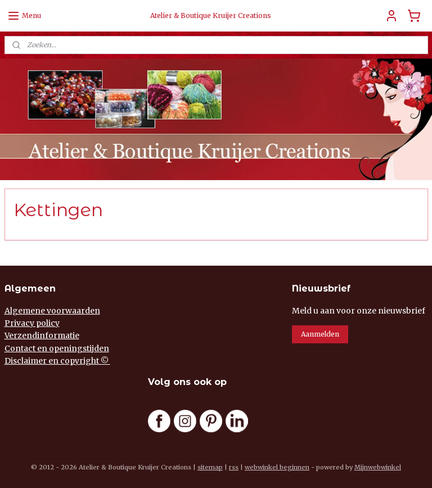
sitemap (210, 467)
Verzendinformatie (41, 335)
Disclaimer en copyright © (57, 361)
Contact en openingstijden (56, 348)
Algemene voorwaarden (52, 311)
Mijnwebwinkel (377, 467)
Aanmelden (320, 334)
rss (233, 467)
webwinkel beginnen (277, 467)
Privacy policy (32, 323)
